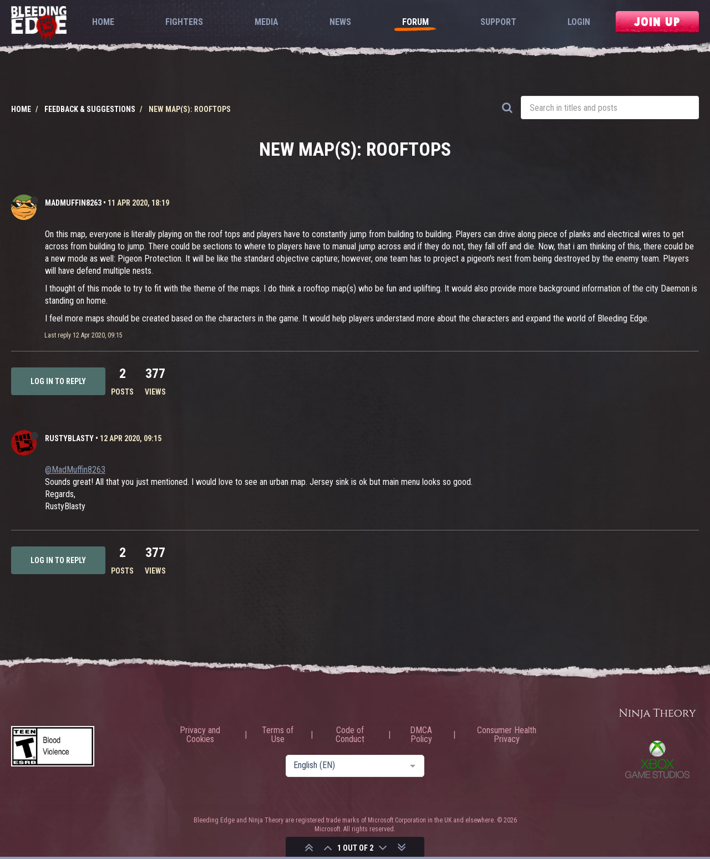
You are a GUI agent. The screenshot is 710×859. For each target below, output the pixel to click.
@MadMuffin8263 (75, 469)
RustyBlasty (69, 438)
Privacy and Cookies (200, 735)
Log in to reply (58, 381)
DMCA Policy (421, 735)
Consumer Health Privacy (506, 735)
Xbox (657, 759)
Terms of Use (277, 735)
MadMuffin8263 (73, 202)
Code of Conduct (350, 735)
